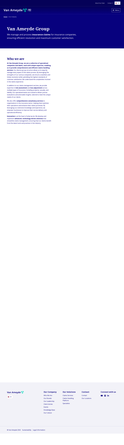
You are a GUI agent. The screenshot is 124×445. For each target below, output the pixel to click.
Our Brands (48, 432)
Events (46, 441)
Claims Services (68, 429)
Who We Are (48, 429)
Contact (84, 429)
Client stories (48, 438)
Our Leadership (49, 435)
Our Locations (86, 432)
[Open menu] (116, 10)
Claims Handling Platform (68, 433)
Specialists (66, 437)
